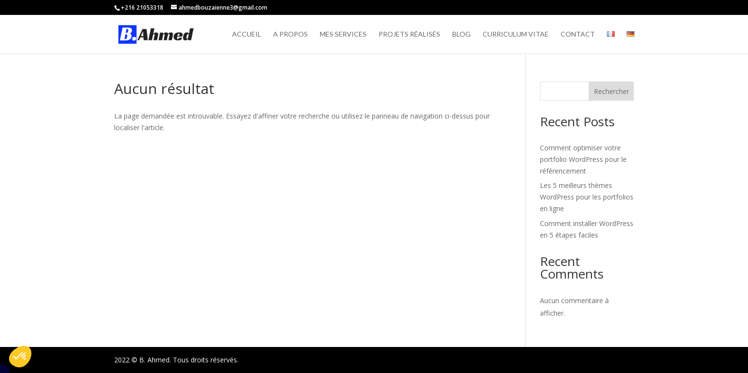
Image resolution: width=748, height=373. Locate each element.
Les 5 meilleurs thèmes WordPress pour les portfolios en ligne (586, 197)
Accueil (246, 34)
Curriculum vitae (516, 34)
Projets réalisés (409, 34)
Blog (461, 34)
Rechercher (611, 91)
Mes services (343, 34)
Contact (578, 34)
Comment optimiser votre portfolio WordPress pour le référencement (583, 159)
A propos (290, 34)
